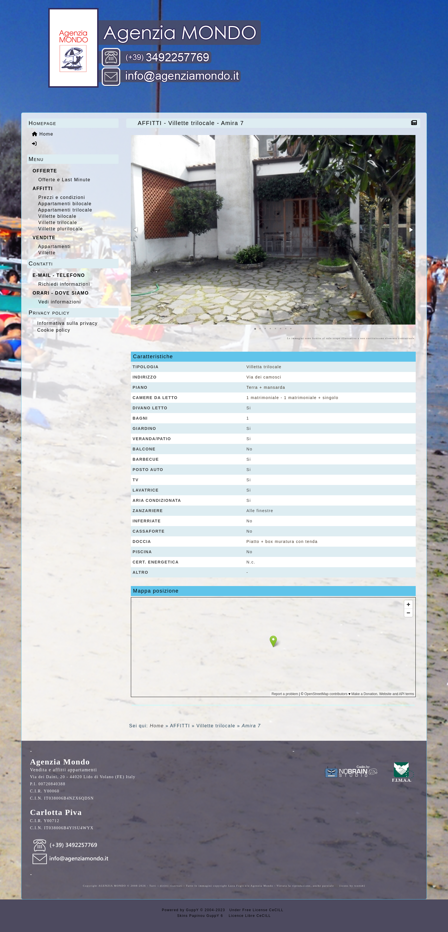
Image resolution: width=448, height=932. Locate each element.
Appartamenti (54, 246)
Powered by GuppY (181, 910)
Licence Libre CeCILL (249, 916)
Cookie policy (53, 330)
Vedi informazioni (59, 301)
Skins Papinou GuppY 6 (201, 916)
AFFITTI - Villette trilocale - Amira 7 (192, 123)
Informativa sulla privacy (67, 323)
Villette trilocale (57, 222)
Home (156, 725)
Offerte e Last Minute (64, 179)
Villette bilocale (57, 216)
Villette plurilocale (60, 228)
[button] (136, 229)
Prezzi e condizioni (61, 197)
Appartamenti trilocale (65, 210)
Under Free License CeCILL (257, 910)
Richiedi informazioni (64, 284)
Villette (47, 252)
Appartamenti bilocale (64, 203)
